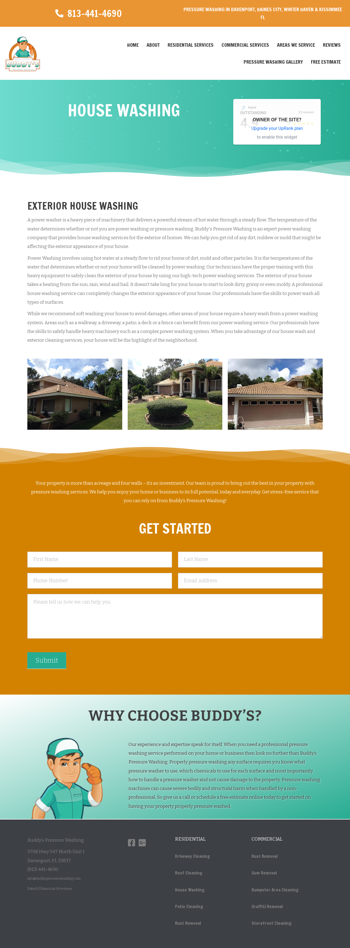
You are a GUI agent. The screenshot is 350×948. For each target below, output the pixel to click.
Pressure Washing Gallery (273, 61)
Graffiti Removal (267, 906)
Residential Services (191, 44)
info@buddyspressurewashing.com (54, 878)
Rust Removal (188, 923)
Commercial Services (245, 44)
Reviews (332, 44)
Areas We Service (296, 44)
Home (133, 44)
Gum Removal (264, 873)
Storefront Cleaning (271, 923)
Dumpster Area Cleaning (275, 890)
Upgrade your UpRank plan (277, 128)
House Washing (190, 890)
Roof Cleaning (188, 873)
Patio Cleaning (189, 906)
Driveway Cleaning (192, 856)
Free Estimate (326, 61)
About (153, 44)
